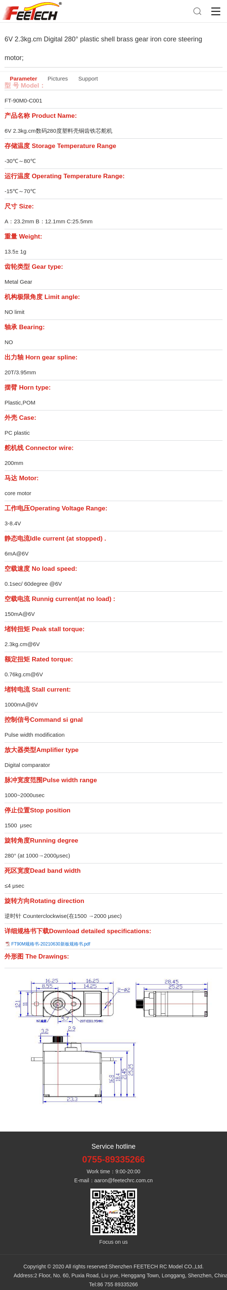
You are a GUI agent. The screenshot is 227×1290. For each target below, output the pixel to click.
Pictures (58, 78)
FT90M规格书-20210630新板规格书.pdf (50, 944)
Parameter (23, 78)
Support (88, 78)
